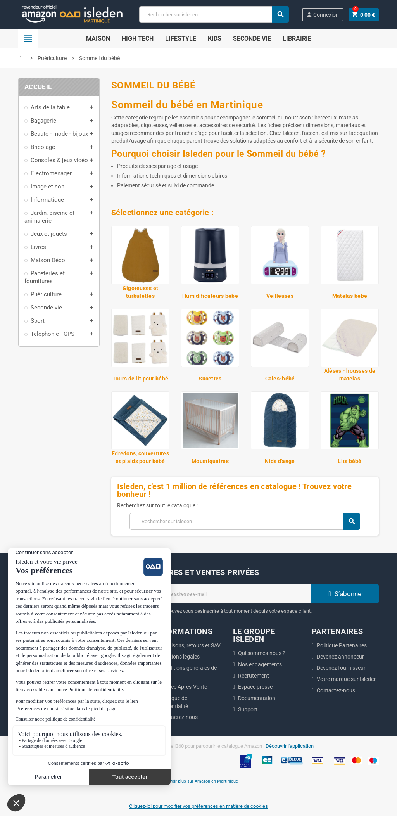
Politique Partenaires (342, 645)
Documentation (256, 698)
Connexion (322, 14)
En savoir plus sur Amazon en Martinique (198, 781)
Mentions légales (179, 656)
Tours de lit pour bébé (140, 378)
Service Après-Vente (183, 687)
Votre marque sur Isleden (347, 679)
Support (247, 709)
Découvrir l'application (290, 746)
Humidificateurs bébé (210, 296)
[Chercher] (213, 14)
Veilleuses (279, 296)
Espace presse (255, 687)
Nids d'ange (280, 461)
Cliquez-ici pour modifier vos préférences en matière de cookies (198, 806)
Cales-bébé (280, 378)
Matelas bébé (349, 296)
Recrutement (253, 676)
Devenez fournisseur (341, 668)
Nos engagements (260, 664)
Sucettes (209, 378)
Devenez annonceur (340, 656)
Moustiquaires (210, 461)
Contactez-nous (178, 717)
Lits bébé (350, 461)
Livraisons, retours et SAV (190, 645)
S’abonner (345, 594)
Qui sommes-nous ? (261, 653)
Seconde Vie (252, 38)
